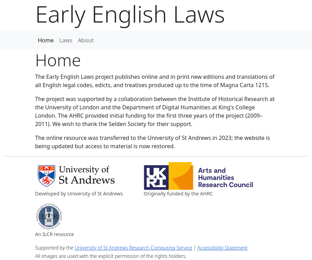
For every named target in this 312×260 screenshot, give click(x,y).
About (85, 40)
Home (46, 40)
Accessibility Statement (222, 247)
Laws (66, 40)
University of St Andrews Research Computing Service (133, 247)
